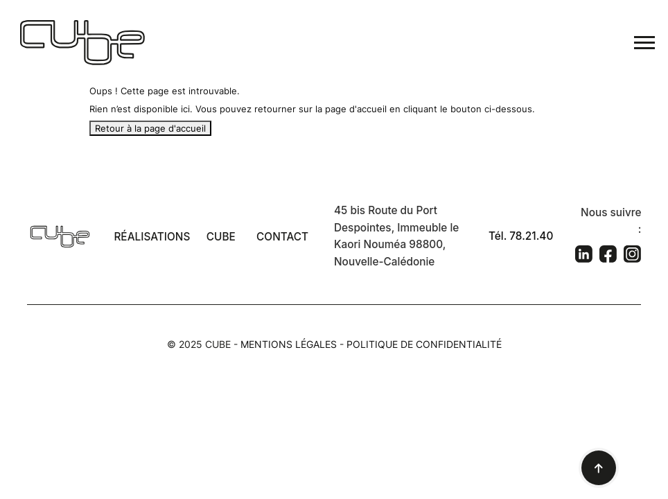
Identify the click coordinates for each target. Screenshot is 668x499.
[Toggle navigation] (644, 43)
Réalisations (152, 236)
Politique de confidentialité (424, 344)
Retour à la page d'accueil (150, 128)
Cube (221, 236)
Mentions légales (288, 344)
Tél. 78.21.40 (521, 236)
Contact (282, 236)
